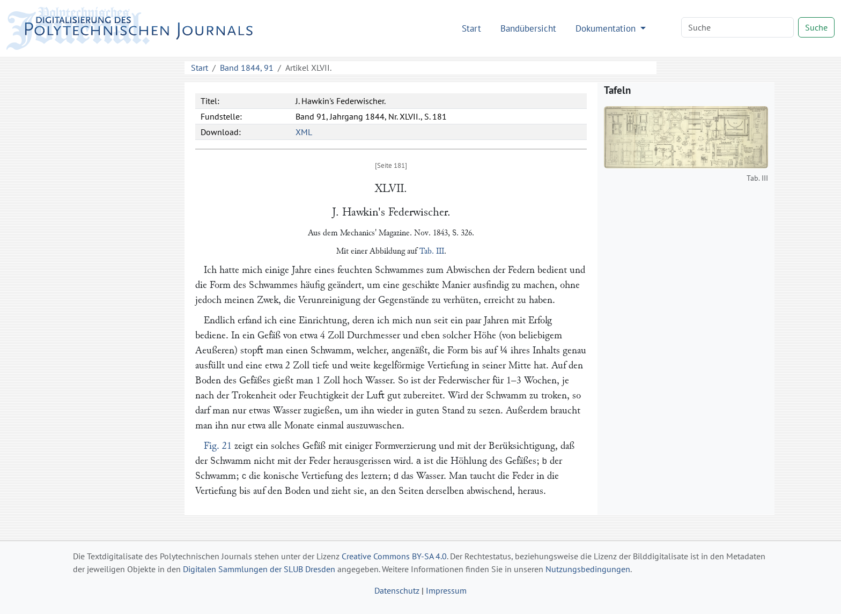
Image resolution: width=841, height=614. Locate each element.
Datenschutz (396, 590)
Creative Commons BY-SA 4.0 (394, 556)
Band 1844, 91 (247, 67)
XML (304, 132)
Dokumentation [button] (607, 28)
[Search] (737, 27)
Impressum (446, 590)
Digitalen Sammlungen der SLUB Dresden (259, 569)
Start (471, 28)
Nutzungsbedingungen (587, 569)
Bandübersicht (528, 28)
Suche (816, 27)
